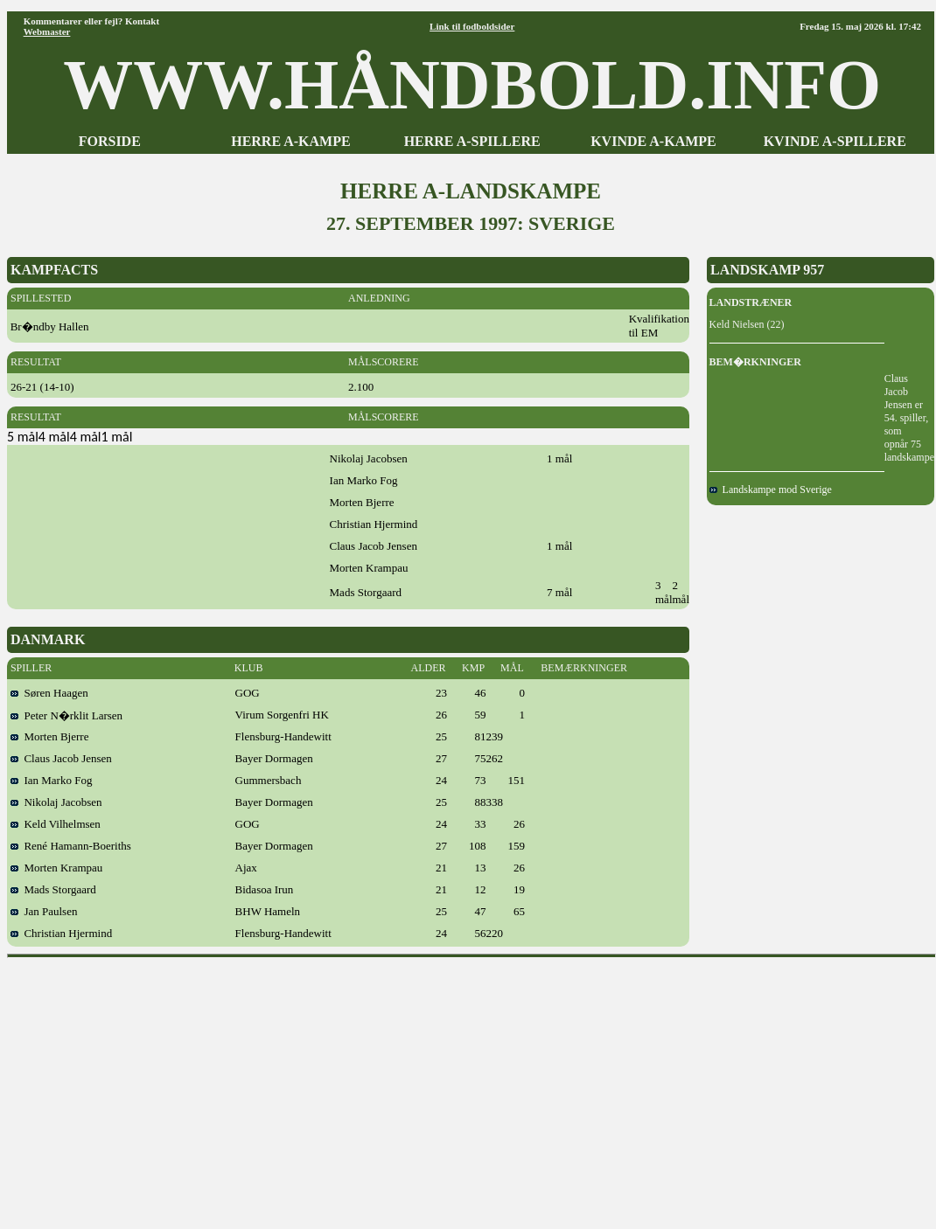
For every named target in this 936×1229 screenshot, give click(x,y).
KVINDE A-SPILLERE (835, 141)
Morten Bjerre (49, 736)
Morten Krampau (56, 867)
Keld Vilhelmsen (55, 823)
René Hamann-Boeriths (70, 845)
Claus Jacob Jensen (61, 758)
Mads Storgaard (53, 889)
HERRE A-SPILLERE (472, 141)
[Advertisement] (472, 1087)
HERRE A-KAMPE (290, 141)
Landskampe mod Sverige (770, 489)
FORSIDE (110, 141)
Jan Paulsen (44, 911)
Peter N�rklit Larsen (66, 715)
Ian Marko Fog (51, 780)
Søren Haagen (49, 692)
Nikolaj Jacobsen (56, 802)
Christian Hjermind (61, 933)
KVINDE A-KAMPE (653, 141)
